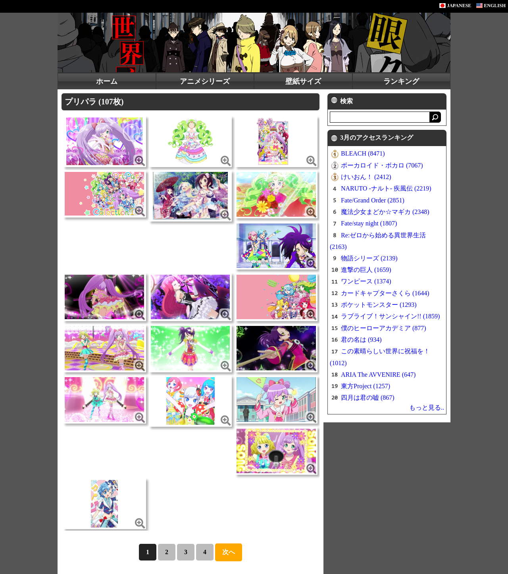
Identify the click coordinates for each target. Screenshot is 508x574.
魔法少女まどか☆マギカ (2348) (385, 211)
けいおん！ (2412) (366, 176)
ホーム (106, 81)
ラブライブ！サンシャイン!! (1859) (390, 316)
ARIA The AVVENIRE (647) (378, 374)
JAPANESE (455, 5)
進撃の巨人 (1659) (366, 269)
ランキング (401, 81)
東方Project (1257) (365, 386)
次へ (228, 552)
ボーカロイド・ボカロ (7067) (382, 165)
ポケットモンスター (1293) (379, 304)
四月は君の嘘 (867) (367, 397)
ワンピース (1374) (366, 281)
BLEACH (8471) (363, 153)
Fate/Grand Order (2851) (372, 200)
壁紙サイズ (303, 81)
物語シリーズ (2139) (369, 258)
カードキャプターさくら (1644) (385, 293)
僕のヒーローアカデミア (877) (383, 328)
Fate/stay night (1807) (369, 223)
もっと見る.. (426, 407)
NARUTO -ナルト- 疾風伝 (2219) (386, 188)
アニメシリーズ (205, 81)
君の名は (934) (361, 339)
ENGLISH (491, 5)
